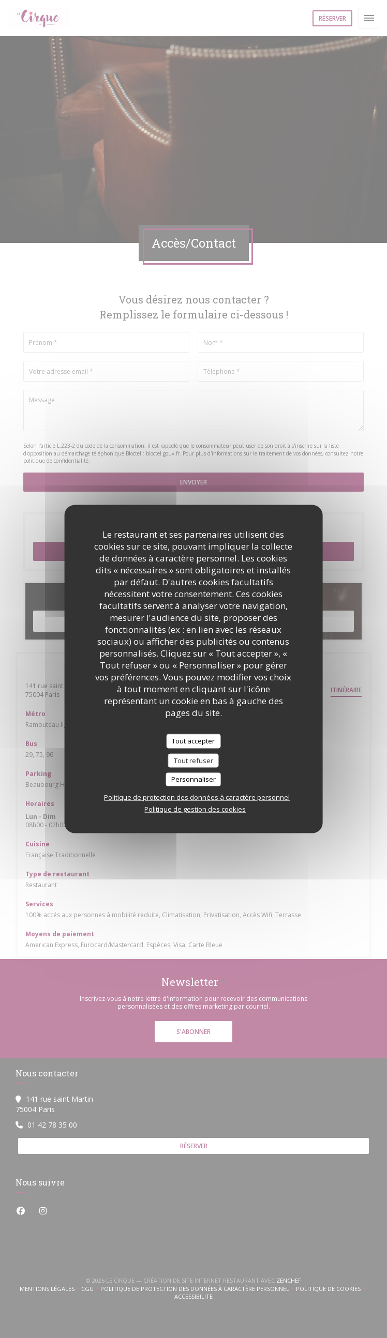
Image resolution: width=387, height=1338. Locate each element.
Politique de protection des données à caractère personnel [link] (197, 796)
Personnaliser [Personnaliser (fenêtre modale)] (193, 779)
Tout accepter (193, 741)
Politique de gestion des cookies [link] (195, 808)
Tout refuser (193, 760)
